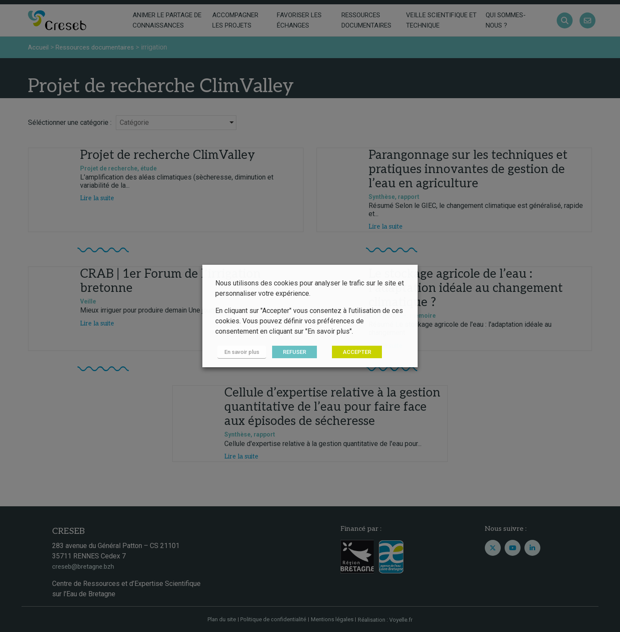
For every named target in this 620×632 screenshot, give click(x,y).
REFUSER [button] (290, 352)
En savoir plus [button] (239, 352)
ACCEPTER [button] (352, 352)
